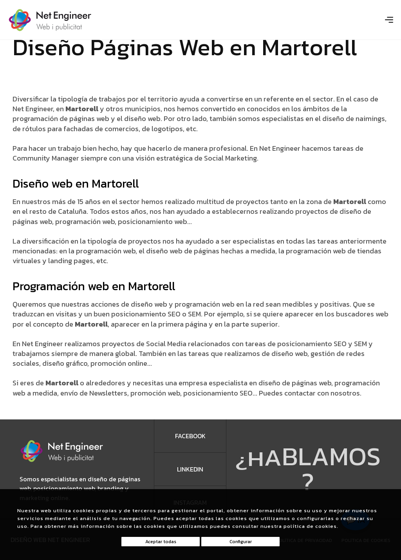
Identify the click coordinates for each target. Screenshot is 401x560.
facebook (190, 436)
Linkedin (190, 469)
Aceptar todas (160, 541)
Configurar (240, 541)
